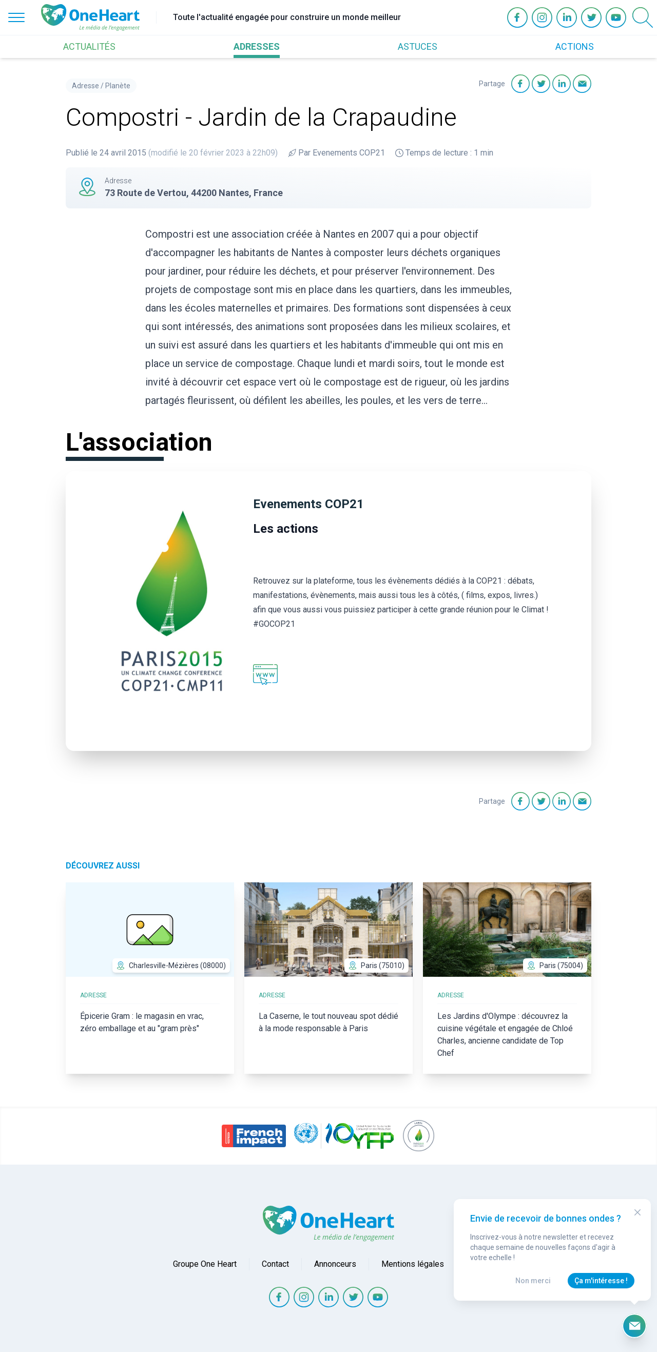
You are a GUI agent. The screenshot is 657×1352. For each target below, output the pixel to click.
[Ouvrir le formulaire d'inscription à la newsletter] (634, 1326)
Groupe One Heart (205, 1264)
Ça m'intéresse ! (601, 1281)
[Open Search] (642, 17)
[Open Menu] (16, 17)
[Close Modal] (637, 1212)
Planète (117, 86)
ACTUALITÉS (89, 46)
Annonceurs (335, 1264)
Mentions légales (412, 1264)
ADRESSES (257, 46)
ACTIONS (574, 46)
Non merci (533, 1281)
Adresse (85, 86)
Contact (275, 1264)
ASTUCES (417, 46)
